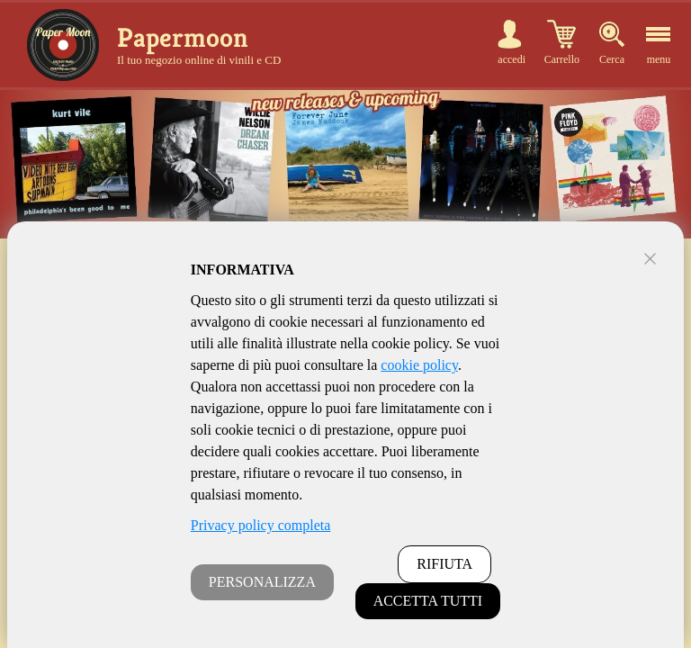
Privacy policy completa (261, 525)
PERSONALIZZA (262, 582)
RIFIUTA (444, 564)
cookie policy (419, 365)
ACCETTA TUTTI (428, 600)
